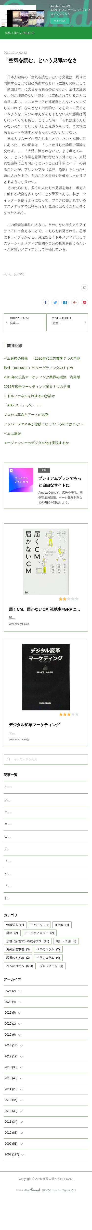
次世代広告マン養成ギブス (27, 972)
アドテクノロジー (39, 964)
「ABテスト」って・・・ (23, 405)
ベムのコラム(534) (14, 274)
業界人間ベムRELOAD (19, 33)
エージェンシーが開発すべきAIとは (28, 827)
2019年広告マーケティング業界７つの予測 (37, 386)
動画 (12, 964)
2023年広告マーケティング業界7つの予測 (32, 869)
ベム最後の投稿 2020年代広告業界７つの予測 (42, 358)
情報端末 (15, 956)
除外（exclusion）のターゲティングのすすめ (38, 368)
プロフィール (51, 997)
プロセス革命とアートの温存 (26, 415)
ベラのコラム (48, 989)
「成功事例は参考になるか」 (24, 912)
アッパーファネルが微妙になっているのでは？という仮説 (46, 424)
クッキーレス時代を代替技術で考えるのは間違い (37, 899)
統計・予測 (66, 972)
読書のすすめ (18, 989)
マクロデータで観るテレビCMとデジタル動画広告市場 (41, 839)
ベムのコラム (19, 997)
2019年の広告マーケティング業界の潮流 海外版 (42, 377)
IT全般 (62, 956)
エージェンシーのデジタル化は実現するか (36, 443)
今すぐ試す (60, 20)
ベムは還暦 (12, 433)
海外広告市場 (18, 980)
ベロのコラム (48, 980)
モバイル (39, 956)
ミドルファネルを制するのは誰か (29, 396)
